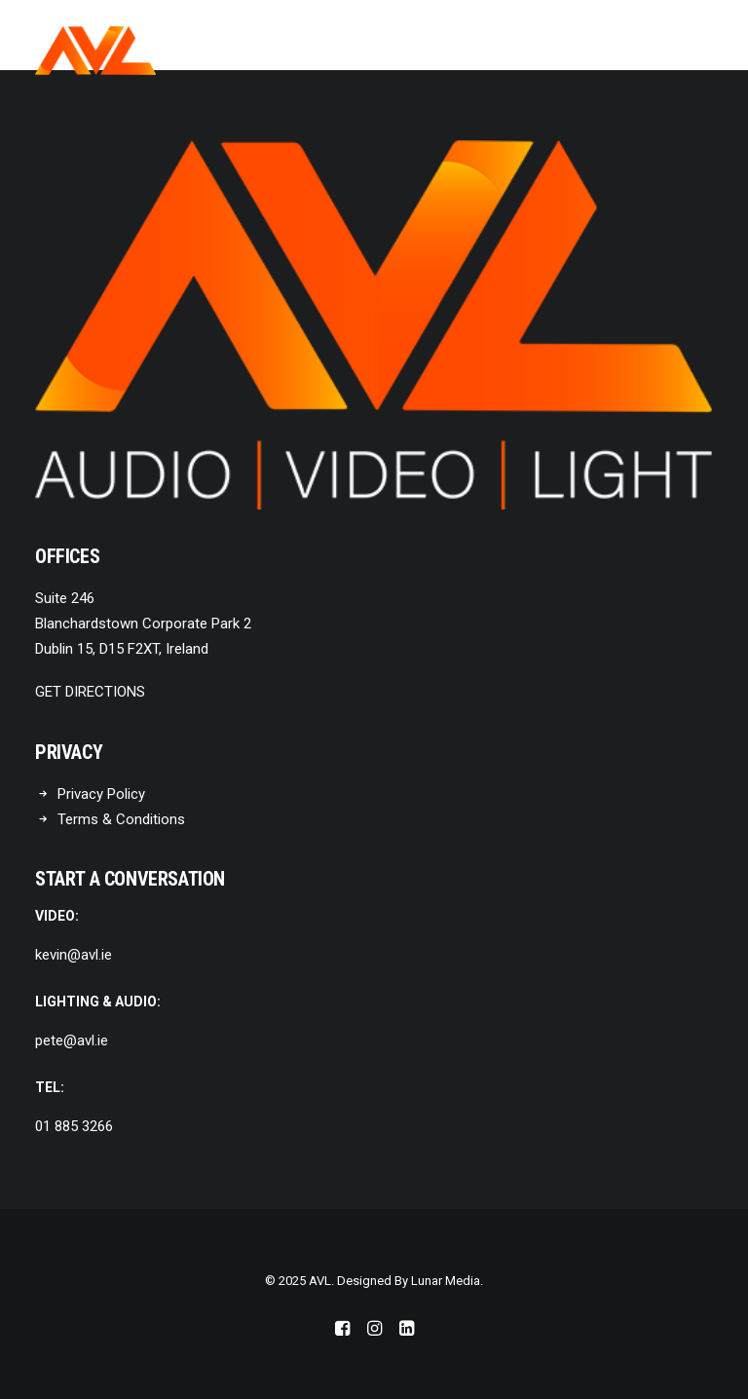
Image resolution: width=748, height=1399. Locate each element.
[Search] (643, 50)
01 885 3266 (74, 1126)
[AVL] (95, 50)
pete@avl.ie (71, 1040)
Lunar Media (445, 1280)
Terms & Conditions (121, 819)
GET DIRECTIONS (90, 691)
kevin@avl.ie (73, 955)
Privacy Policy (101, 794)
